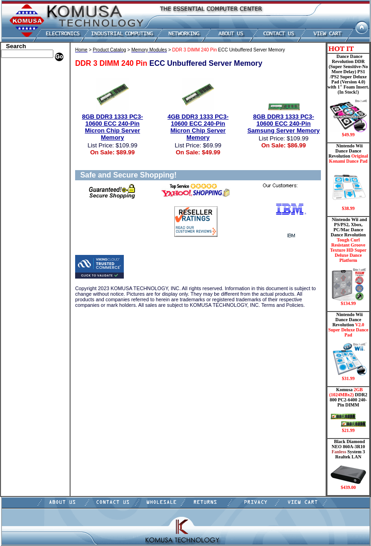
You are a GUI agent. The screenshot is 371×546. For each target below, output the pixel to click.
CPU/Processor (21, 98)
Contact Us (16, 238)
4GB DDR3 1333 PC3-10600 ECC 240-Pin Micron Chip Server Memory (198, 127)
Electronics (16, 126)
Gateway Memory (24, 217)
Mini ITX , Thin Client (30, 154)
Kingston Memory (25, 92)
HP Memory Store (24, 85)
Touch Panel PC (22, 175)
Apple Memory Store (28, 71)
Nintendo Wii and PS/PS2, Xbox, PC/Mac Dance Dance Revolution (348, 261)
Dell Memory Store (26, 78)
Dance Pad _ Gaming (28, 105)
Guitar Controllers (25, 224)
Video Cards (18, 182)
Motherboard (19, 161)
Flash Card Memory (27, 140)
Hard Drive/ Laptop (27, 119)
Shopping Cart (20, 231)
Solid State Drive (23, 203)
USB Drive (16, 210)
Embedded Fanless (25, 133)
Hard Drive (17, 112)
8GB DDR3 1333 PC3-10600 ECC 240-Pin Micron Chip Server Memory (112, 127)
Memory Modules (24, 147)
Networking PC (21, 168)
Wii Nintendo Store (26, 189)
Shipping (14, 196)
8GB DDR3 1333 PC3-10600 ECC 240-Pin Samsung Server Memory (283, 123)
